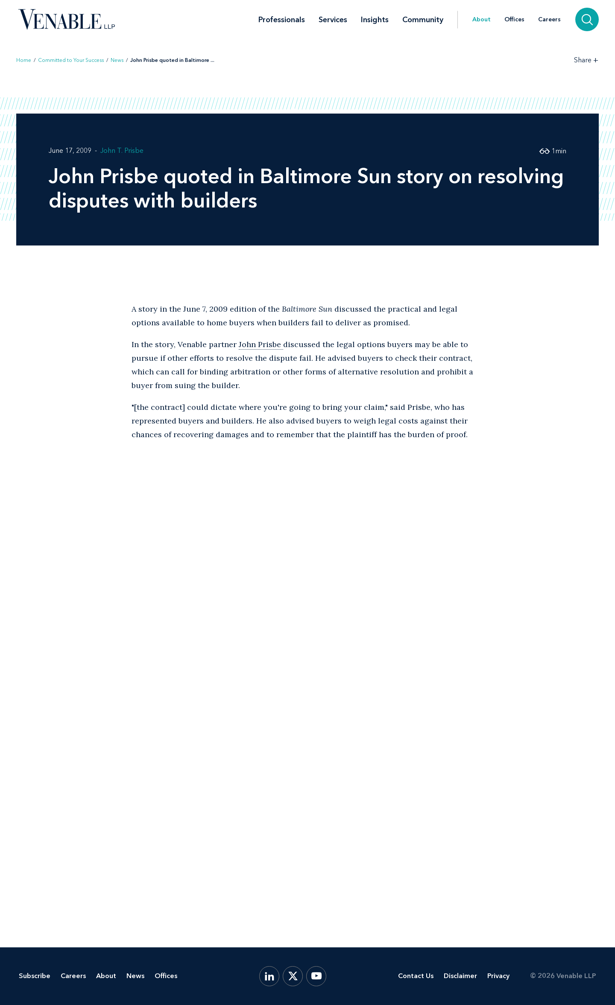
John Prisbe (261, 344)
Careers (549, 20)
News (117, 60)
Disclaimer (460, 976)
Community (422, 19)
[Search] (587, 19)
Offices (514, 20)
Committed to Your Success (71, 60)
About (481, 20)
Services (333, 19)
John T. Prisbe (122, 150)
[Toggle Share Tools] (586, 60)
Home (23, 60)
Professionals (281, 19)
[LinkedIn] (269, 976)
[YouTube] (316, 976)
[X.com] (293, 976)
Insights (375, 19)
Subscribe (34, 976)
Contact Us (415, 976)
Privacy (498, 976)
